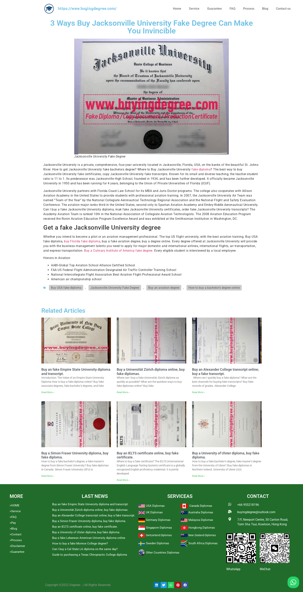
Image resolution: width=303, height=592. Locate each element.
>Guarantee (17, 552)
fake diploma (201, 169)
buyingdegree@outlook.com (256, 512)
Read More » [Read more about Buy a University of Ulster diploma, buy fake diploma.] (198, 476)
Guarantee (214, 8)
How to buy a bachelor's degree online (214, 288)
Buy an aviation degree (163, 288)
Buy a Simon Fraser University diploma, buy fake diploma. (89, 521)
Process (248, 8)
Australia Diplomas (200, 512)
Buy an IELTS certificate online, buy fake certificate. (85, 526)
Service (194, 8)
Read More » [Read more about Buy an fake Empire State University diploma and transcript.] (47, 392)
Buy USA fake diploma (66, 288)
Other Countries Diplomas (162, 552)
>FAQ (13, 517)
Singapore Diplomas (159, 527)
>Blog (13, 528)
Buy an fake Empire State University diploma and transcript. (90, 504)
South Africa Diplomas (203, 543)
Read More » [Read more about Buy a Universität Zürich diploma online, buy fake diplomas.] (123, 392)
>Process (16, 540)
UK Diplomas (154, 512)
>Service (15, 511)
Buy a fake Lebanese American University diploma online (88, 538)
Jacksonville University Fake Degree (114, 288)
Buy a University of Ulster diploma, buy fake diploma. (86, 532)
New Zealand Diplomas (202, 535)
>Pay (13, 523)
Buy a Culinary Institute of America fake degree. (118, 250)
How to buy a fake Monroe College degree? (80, 543)
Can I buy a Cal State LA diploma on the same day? (85, 549)
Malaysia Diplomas (200, 520)
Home (177, 8)
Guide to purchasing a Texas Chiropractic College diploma (89, 554)
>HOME (15, 505)
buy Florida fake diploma (82, 241)
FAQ (232, 8)
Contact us (283, 8)
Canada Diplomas (200, 506)
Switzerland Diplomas (159, 535)
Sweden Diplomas (157, 543)
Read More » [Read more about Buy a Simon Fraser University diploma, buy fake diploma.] (47, 476)
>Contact (15, 534)
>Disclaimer (17, 546)
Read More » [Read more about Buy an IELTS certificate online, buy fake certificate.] (123, 480)
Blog (265, 8)
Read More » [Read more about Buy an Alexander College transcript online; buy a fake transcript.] (198, 392)
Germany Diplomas (158, 520)
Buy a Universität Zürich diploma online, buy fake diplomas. (90, 510)
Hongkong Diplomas (201, 527)
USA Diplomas (155, 506)
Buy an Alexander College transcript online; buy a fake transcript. (93, 515)
